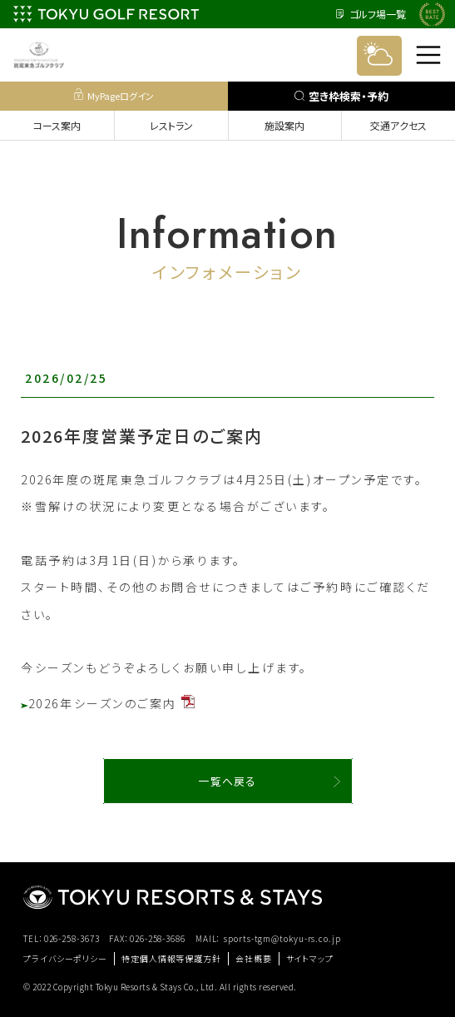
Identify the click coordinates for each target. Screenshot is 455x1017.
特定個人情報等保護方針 (171, 958)
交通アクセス (398, 125)
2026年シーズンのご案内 (108, 703)
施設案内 (284, 125)
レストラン (171, 125)
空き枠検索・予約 (341, 96)
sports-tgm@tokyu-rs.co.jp (282, 938)
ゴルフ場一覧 (371, 14)
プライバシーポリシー (65, 958)
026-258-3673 (72, 938)
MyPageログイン (114, 95)
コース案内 (57, 125)
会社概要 (253, 958)
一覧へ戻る (227, 781)
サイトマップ (310, 958)
